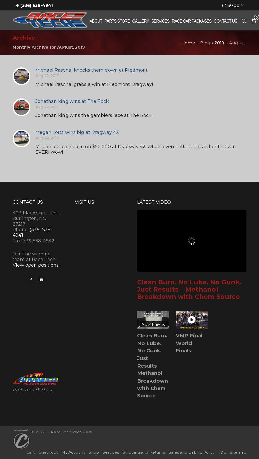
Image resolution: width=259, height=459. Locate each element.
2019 (219, 42)
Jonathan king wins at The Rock (72, 101)
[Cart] (232, 5)
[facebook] (31, 280)
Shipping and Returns (144, 452)
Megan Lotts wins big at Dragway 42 (77, 132)
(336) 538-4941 (36, 5)
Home (188, 42)
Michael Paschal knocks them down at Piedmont (91, 70)
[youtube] (41, 280)
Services (111, 452)
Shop (94, 452)
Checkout (48, 452)
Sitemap (238, 452)
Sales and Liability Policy (192, 452)
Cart (30, 452)
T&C (222, 452)
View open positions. (36, 265)
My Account (73, 452)
